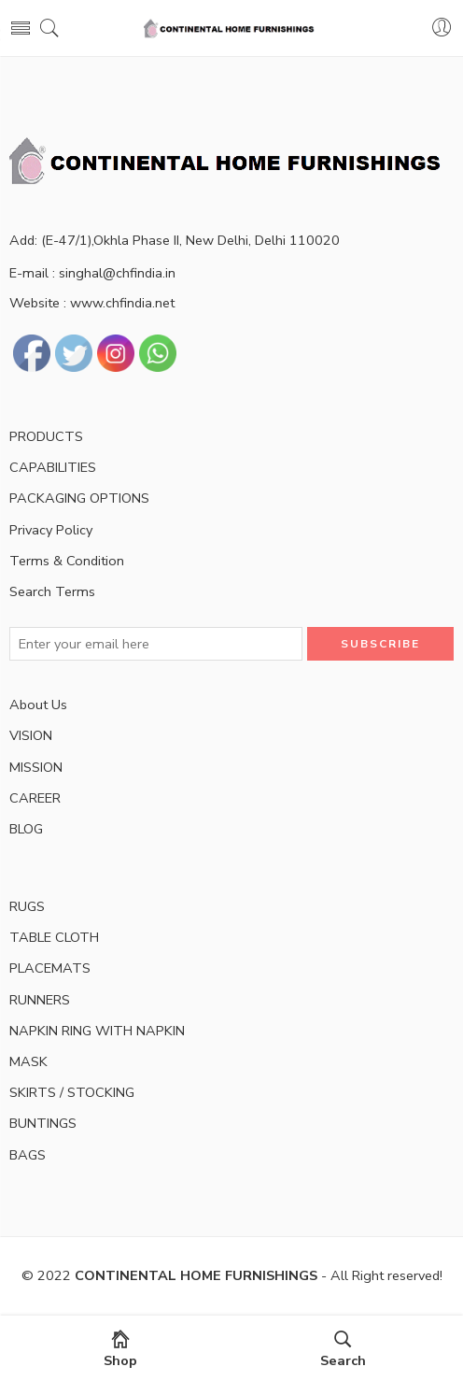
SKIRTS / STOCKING (71, 1092)
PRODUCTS (46, 436)
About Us (38, 704)
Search (343, 1350)
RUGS (27, 906)
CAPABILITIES (52, 467)
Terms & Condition (66, 560)
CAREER (35, 798)
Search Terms (52, 591)
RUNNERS (39, 999)
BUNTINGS (43, 1123)
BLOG (26, 828)
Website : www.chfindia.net (92, 302)
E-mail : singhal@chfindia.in (92, 272)
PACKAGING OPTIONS (79, 498)
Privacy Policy (50, 529)
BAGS (27, 1155)
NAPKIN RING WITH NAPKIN (97, 1030)
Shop (120, 1350)
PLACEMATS (50, 968)
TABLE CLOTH (54, 937)
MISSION (36, 767)
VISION (30, 735)
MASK (28, 1061)
